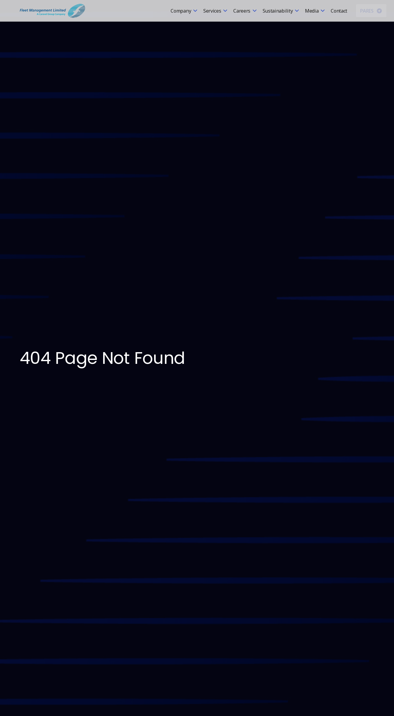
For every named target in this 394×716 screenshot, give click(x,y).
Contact (339, 11)
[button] (184, 11)
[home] (52, 11)
